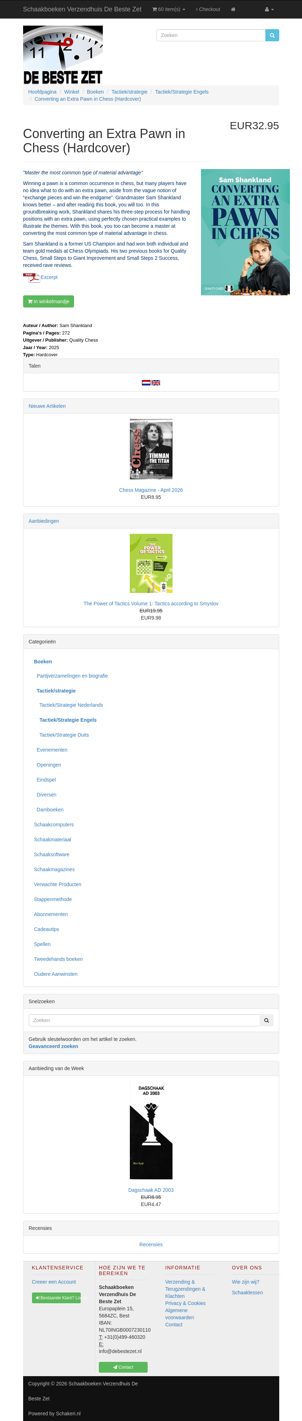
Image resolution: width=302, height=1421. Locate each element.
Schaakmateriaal (52, 839)
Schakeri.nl (68, 1413)
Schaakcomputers (54, 824)
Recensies (151, 1244)
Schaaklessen (247, 1292)
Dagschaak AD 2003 (151, 1190)
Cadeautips (46, 929)
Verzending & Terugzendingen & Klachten (185, 1289)
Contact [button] (123, 1367)
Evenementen (51, 750)
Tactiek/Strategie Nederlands (68, 705)
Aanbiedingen (44, 521)
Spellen (42, 944)
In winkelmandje (48, 301)
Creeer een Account (54, 1282)
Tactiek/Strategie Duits (61, 735)
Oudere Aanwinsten (56, 974)
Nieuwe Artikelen (47, 406)
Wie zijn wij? (245, 1282)
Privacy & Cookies (185, 1303)
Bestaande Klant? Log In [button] (58, 1297)
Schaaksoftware (52, 854)
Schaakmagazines (54, 869)
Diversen (45, 795)
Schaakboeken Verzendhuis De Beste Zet (82, 9)
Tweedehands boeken (58, 959)
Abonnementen (51, 914)
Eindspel (45, 780)
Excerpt (49, 277)
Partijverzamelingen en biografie (71, 676)
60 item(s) (168, 9)
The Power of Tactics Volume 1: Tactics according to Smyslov (151, 603)
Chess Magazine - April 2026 (151, 490)
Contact (173, 1324)
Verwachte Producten (57, 884)
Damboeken (49, 809)
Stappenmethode (53, 899)
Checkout (208, 9)
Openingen (47, 765)
